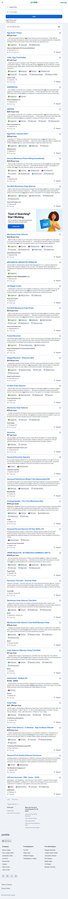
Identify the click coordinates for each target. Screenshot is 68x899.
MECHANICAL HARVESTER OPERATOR (22, 262)
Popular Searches (50, 850)
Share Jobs (26, 853)
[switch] (59, 27)
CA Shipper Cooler (14, 286)
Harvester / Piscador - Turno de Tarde (21, 581)
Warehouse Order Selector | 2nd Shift (21, 600)
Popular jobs (10, 810)
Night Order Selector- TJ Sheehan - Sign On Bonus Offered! (30, 727)
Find (34, 16)
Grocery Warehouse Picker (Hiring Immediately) (25, 158)
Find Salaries (48, 858)
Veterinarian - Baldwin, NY (17, 678)
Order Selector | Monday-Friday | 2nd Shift (23, 650)
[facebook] (3, 876)
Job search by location (13, 813)
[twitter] (11, 876)
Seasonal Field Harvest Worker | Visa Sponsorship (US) (28, 479)
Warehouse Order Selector (17, 234)
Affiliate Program (28, 856)
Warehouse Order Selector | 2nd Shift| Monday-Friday (28, 622)
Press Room (6, 861)
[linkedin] (16, 876)
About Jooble (6, 850)
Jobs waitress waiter (31, 818)
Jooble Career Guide (51, 853)
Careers (4, 864)
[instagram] (7, 876)
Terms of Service (6, 884)
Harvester (11, 432)
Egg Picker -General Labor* (17, 134)
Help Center (6, 867)
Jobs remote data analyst (32, 827)
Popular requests (13, 804)
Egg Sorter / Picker (14, 33)
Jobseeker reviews (50, 856)
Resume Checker (50, 867)
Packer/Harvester (14, 336)
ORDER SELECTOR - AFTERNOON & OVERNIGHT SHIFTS (28, 553)
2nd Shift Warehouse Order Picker (20, 308)
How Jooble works (8, 853)
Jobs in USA (6, 870)
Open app (63, 2)
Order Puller (11, 703)
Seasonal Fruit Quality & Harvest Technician (24, 755)
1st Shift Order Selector (16, 386)
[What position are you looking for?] (34, 7)
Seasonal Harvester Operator (18, 457)
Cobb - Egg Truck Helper (16, 57)
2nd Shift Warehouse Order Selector (21, 186)
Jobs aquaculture (30, 821)
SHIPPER (10, 109)
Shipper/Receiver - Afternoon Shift (20, 358)
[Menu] (2, 2)
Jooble (13, 895)
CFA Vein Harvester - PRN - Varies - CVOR (23, 777)
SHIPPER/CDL (12, 87)
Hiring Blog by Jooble (29, 858)
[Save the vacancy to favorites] (60, 33)
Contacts (5, 858)
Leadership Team (7, 856)
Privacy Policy (5, 888)
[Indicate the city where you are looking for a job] (34, 12)
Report (57, 52)
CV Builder (48, 864)
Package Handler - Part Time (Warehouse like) (25, 501)
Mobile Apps (48, 861)
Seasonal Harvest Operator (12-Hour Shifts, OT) (25, 529)
